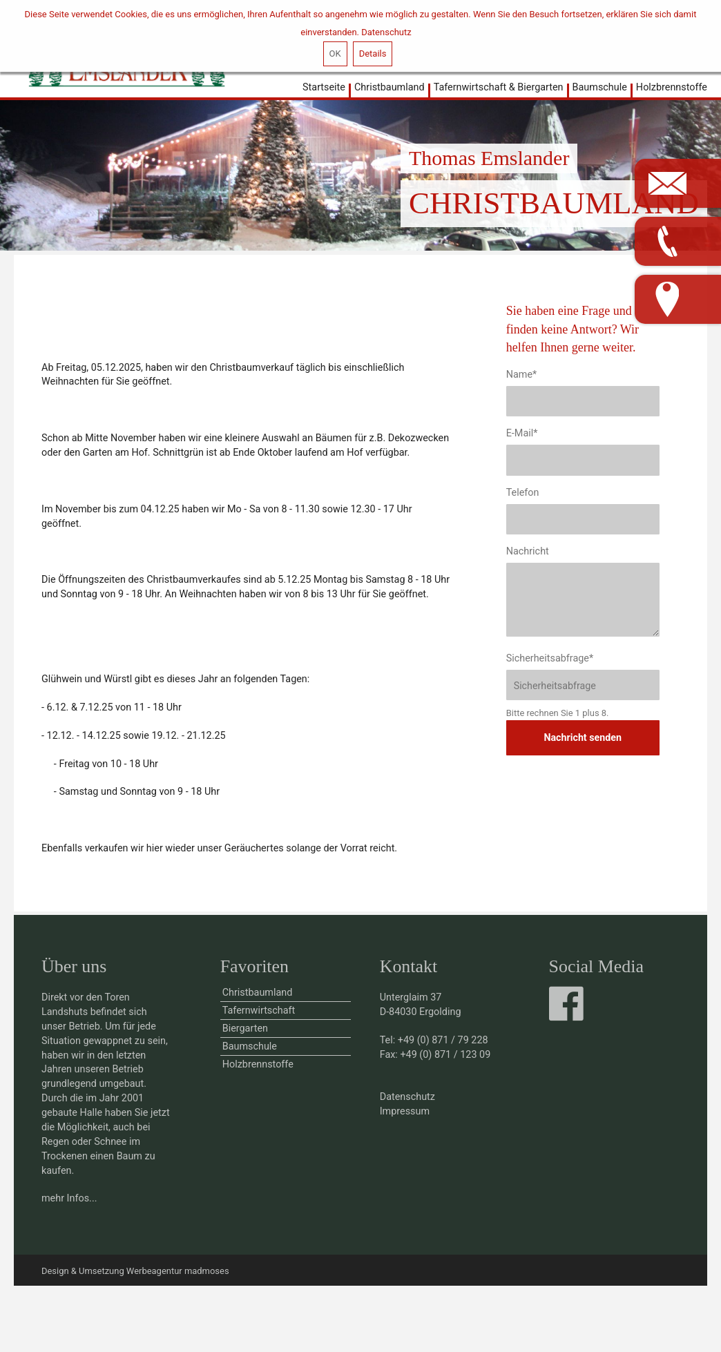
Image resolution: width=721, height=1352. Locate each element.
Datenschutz (386, 32)
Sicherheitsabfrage (549, 658)
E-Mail (522, 433)
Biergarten (245, 1028)
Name (521, 374)
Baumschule (600, 87)
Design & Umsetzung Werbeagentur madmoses (135, 1271)
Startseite (323, 87)
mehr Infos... (69, 1198)
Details (373, 53)
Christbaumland (389, 87)
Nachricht (527, 551)
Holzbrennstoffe (671, 87)
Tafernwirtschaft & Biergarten (499, 87)
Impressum (405, 1111)
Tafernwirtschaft (259, 1010)
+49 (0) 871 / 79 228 (443, 1040)
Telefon (522, 493)
